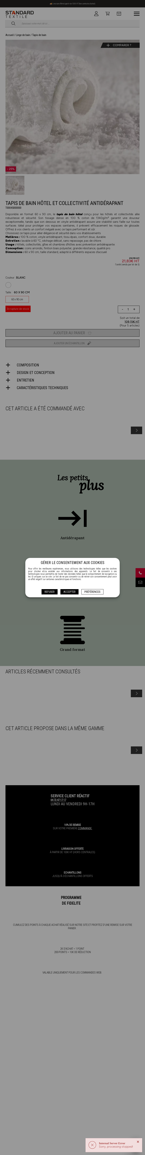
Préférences (92, 591)
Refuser (50, 591)
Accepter (69, 591)
